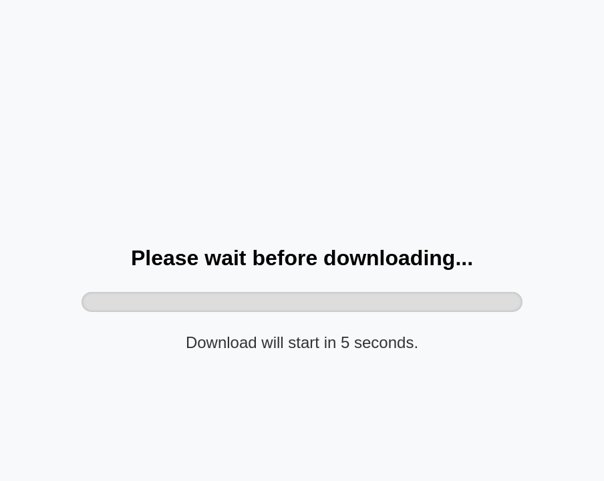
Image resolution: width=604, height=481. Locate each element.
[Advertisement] (302, 130)
